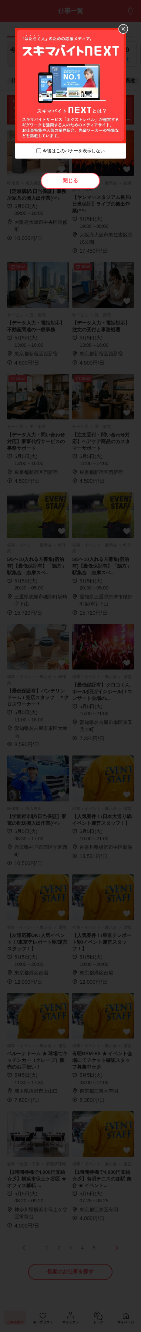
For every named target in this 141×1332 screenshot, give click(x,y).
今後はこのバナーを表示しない (74, 151)
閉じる (70, 180)
